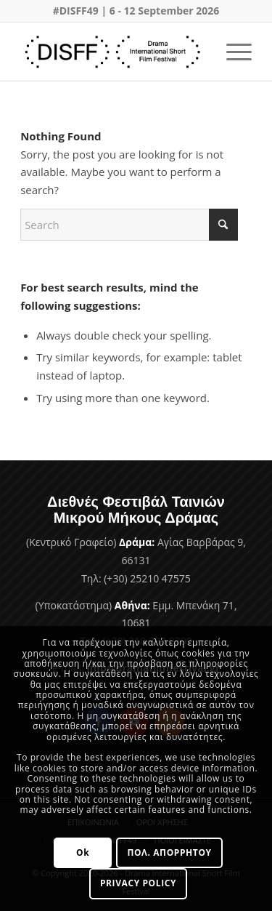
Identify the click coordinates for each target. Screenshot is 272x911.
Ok (82, 852)
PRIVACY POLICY (138, 883)
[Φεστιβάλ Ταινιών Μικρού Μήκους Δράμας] (112, 52)
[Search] (129, 225)
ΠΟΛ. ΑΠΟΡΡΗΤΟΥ (169, 852)
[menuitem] (232, 52)
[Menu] (232, 52)
